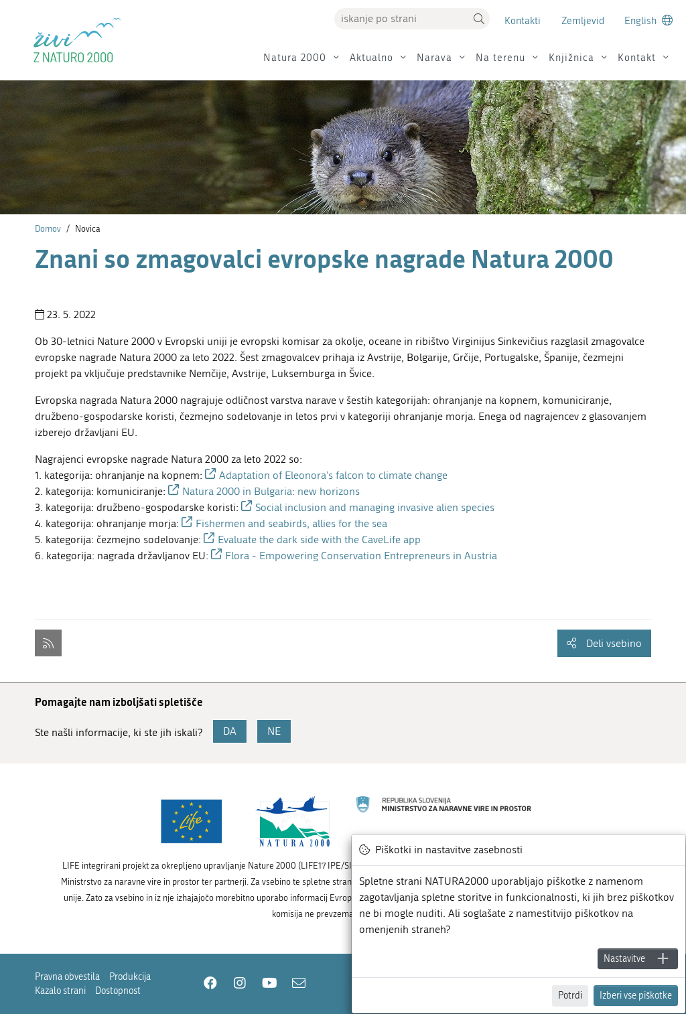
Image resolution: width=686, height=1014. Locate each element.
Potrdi (570, 995)
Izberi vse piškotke (636, 995)
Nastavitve (624, 958)
